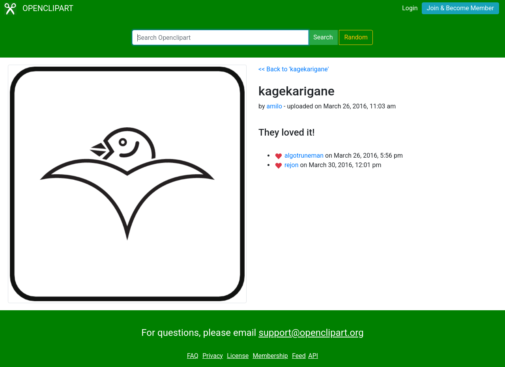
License (238, 356)
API (313, 356)
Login (409, 8)
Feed (299, 356)
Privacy (212, 356)
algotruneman (304, 155)
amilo (274, 106)
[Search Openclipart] (220, 37)
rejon (292, 165)
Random (356, 37)
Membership (270, 356)
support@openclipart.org (310, 332)
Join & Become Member (460, 8)
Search (323, 37)
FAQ (192, 356)
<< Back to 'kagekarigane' (293, 69)
